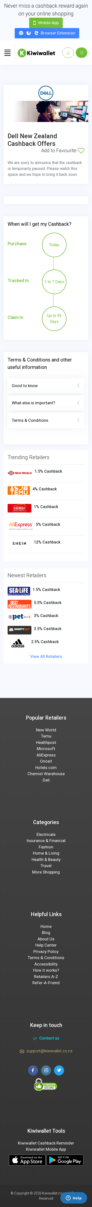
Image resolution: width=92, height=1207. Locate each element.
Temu (46, 736)
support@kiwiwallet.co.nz (46, 1051)
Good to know (46, 386)
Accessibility (46, 964)
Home (46, 926)
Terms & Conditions (46, 420)
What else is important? (46, 403)
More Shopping (46, 872)
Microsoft (46, 748)
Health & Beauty (46, 859)
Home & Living (46, 853)
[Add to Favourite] (81, 150)
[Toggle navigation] (7, 52)
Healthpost (46, 742)
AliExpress (46, 755)
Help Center (46, 945)
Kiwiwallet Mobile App (46, 1149)
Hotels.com (46, 767)
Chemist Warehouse (46, 773)
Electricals (46, 834)
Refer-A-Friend (46, 982)
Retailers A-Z (46, 976)
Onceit (46, 761)
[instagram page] (46, 1070)
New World (46, 729)
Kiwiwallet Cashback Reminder (46, 1143)
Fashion (46, 847)
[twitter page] (59, 1070)
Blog (46, 932)
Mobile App (46, 22)
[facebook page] (33, 1070)
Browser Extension (47, 32)
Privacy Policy (46, 951)
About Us (46, 938)
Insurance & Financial (46, 840)
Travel (46, 865)
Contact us (46, 1039)
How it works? (46, 970)
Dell (46, 780)
